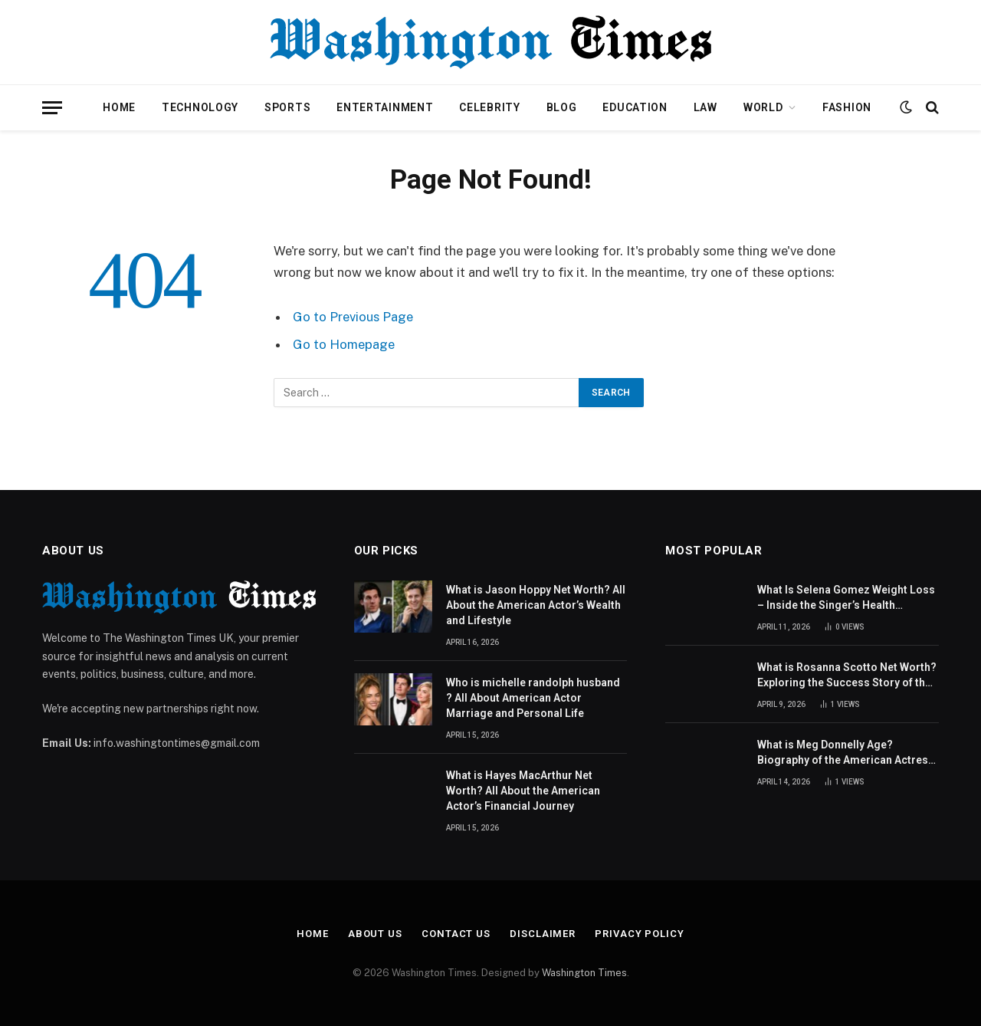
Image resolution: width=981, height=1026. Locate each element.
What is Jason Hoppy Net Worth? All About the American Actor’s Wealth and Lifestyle (535, 605)
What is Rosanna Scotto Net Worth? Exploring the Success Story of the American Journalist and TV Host (847, 675)
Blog (561, 107)
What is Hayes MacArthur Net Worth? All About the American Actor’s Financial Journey (523, 790)
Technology (200, 107)
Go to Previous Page (353, 316)
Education (634, 107)
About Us (375, 933)
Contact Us (456, 933)
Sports (287, 107)
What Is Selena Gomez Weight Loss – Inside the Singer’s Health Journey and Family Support (846, 598)
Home (119, 107)
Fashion (846, 107)
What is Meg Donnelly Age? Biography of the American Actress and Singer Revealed (845, 753)
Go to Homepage (344, 344)
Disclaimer (543, 933)
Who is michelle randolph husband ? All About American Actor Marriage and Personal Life (533, 697)
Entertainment (384, 107)
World (763, 107)
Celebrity (489, 107)
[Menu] (52, 107)
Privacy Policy (639, 933)
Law (705, 107)
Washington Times (584, 972)
